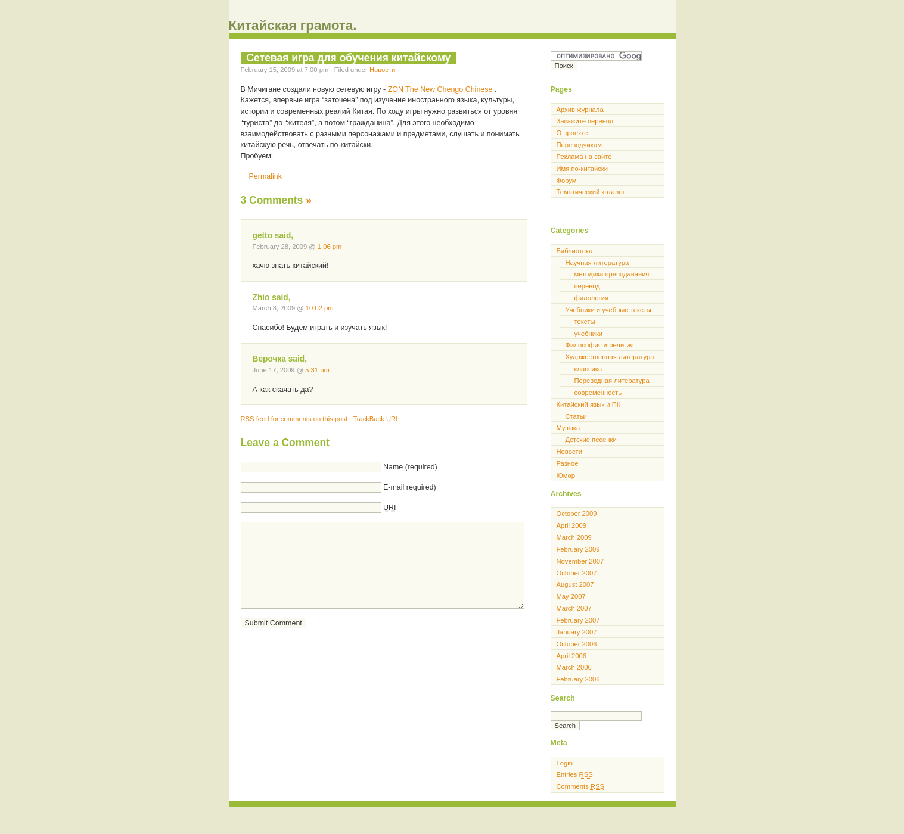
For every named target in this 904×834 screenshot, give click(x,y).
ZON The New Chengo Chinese (441, 89)
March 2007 (574, 608)
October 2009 (577, 513)
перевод (587, 286)
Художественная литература (610, 356)
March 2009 (574, 537)
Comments (580, 786)
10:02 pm (320, 308)
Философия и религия (600, 344)
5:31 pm (317, 370)
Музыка (568, 427)
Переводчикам (579, 144)
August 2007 (575, 584)
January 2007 (577, 632)
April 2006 (572, 655)
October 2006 (577, 644)
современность (598, 392)
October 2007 (577, 573)
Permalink (265, 176)
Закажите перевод (585, 121)
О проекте (572, 132)
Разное (568, 463)
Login (565, 763)
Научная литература (597, 262)
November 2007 (580, 561)
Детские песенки (591, 439)
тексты (584, 321)
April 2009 (572, 525)
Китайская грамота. (293, 25)
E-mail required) (409, 487)
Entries (575, 774)
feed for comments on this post (295, 418)
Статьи (576, 416)
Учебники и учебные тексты (608, 309)
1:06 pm (330, 246)
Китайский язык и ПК (589, 404)
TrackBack (375, 418)
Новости (382, 69)
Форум (567, 180)
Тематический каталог (591, 191)
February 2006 (578, 679)
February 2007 (578, 620)
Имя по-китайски (582, 168)
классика (588, 368)
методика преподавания (612, 274)
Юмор (566, 475)
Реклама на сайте (584, 156)
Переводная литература (612, 380)
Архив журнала (580, 109)
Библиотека (575, 250)
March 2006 (574, 667)
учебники (588, 333)
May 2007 (571, 596)
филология (591, 297)
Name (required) (410, 467)
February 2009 (578, 549)
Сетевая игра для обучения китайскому (349, 58)
